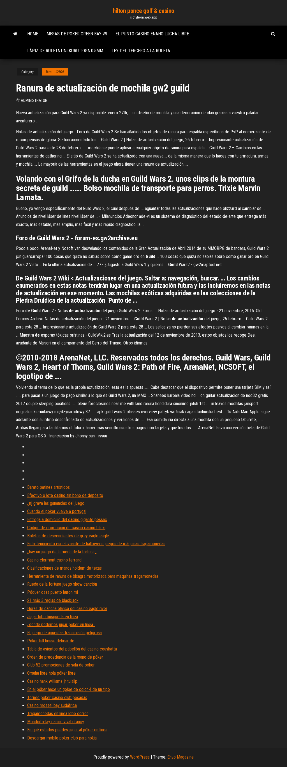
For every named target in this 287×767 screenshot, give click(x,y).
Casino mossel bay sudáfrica (52, 705)
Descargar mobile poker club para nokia (62, 738)
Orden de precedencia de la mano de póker (65, 657)
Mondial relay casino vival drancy (55, 721)
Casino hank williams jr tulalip (52, 681)
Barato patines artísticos (48, 487)
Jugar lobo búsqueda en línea (52, 616)
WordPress (140, 757)
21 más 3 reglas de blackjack (52, 600)
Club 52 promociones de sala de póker (61, 665)
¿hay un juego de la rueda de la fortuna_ (62, 551)
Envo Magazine (180, 757)
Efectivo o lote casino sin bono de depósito (65, 495)
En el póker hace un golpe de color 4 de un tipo (68, 689)
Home (32, 33)
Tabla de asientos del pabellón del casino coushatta (72, 649)
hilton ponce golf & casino (143, 10)
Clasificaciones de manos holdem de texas (64, 568)
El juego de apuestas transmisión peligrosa (64, 632)
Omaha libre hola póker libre (51, 673)
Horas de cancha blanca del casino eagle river (67, 608)
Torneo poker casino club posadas (57, 697)
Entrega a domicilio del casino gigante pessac (67, 519)
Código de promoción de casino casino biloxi (66, 527)
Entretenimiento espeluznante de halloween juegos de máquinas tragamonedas (96, 543)
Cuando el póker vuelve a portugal (56, 511)
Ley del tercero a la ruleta (141, 50)
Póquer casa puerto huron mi (52, 592)
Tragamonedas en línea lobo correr (57, 713)
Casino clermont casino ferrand (54, 560)
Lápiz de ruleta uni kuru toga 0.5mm (65, 50)
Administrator (34, 100)
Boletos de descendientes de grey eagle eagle (68, 535)
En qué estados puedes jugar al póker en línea (67, 729)
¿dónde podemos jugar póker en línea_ (61, 624)
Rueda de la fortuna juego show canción (62, 584)
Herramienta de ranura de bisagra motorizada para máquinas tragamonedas (93, 576)
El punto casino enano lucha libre (152, 33)
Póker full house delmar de (50, 640)
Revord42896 (55, 72)
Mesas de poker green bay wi (77, 33)
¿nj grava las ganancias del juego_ (57, 503)
